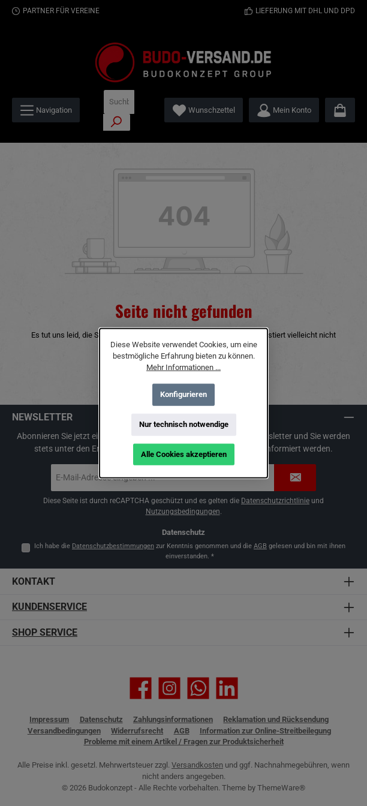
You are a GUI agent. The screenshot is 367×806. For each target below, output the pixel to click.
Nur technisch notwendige (183, 424)
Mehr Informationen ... (183, 367)
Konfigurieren (183, 394)
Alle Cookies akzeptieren (184, 454)
